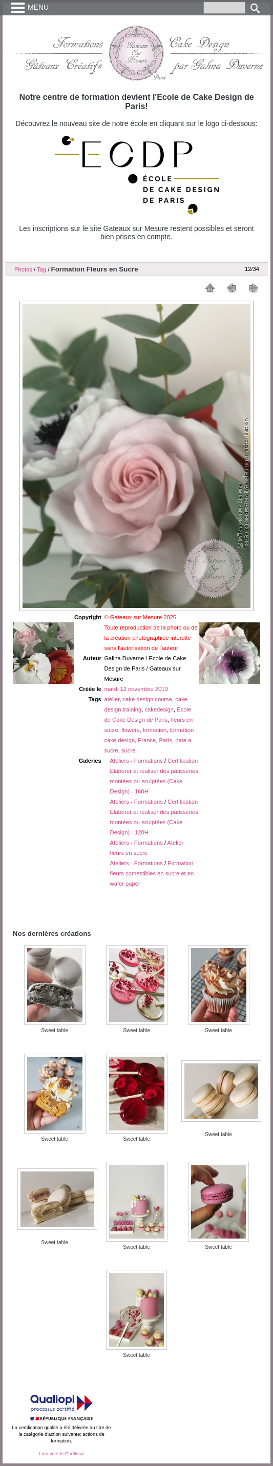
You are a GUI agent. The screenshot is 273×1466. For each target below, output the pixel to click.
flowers (130, 730)
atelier (111, 699)
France (147, 740)
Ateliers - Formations (136, 761)
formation (155, 730)
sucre (128, 750)
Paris (165, 740)
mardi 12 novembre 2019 (135, 689)
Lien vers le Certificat (61, 1453)
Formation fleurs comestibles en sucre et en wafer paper (152, 873)
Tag (41, 269)
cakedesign (159, 709)
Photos (23, 269)
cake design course (147, 699)
